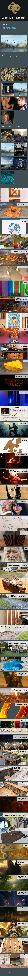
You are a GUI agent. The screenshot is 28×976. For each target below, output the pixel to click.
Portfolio (4, 18)
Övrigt (23, 18)
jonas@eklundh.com (14, 972)
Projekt (18, 18)
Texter (11, 18)
